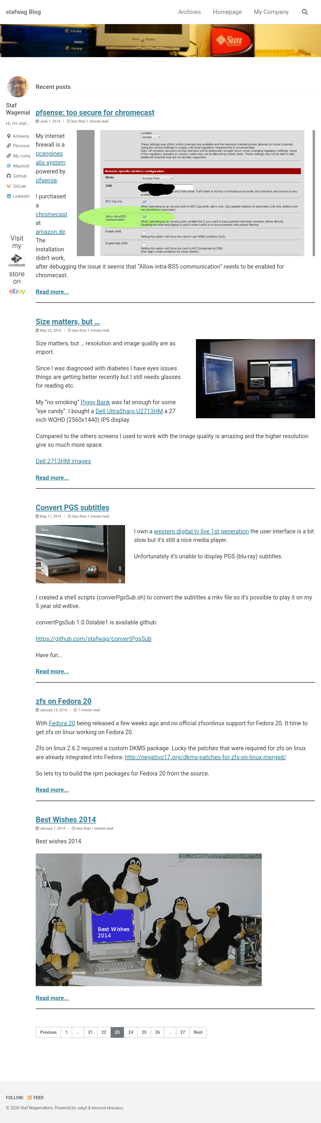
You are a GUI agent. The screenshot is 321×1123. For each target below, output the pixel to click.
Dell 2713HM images (63, 467)
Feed (35, 1098)
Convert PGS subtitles (72, 514)
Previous (48, 1044)
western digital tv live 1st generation (202, 537)
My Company (270, 11)
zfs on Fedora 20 (63, 711)
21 (90, 1044)
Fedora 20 (62, 733)
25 (144, 1044)
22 (104, 1044)
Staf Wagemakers (23, 109)
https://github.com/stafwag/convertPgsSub (94, 647)
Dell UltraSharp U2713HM (130, 416)
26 (157, 1044)
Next (198, 1044)
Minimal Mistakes (108, 1108)
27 (182, 1044)
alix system (51, 163)
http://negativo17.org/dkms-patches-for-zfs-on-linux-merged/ (208, 767)
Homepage (226, 11)
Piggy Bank (96, 407)
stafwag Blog (23, 11)
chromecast (51, 215)
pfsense (46, 181)
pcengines (49, 154)
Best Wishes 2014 (66, 831)
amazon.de (50, 233)
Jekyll (82, 1108)
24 (130, 1044)
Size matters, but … (68, 325)
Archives (188, 11)
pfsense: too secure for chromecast (95, 113)
